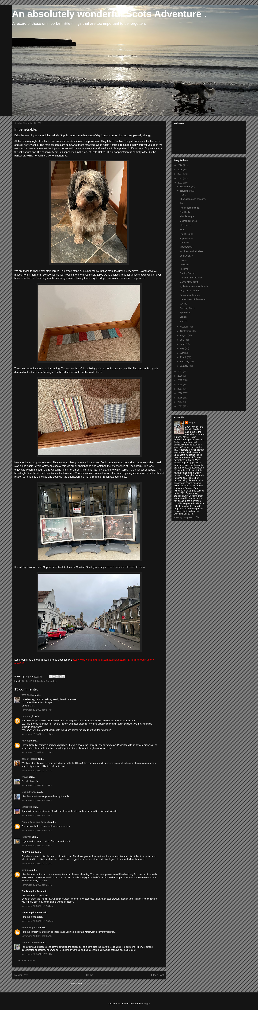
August (184, 335)
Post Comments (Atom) (95, 983)
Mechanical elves (188, 221)
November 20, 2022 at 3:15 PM (37, 785)
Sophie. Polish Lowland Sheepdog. (39, 681)
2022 (180, 182)
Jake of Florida (29, 759)
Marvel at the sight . (189, 282)
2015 (180, 397)
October (184, 326)
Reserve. (184, 269)
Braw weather (186, 247)
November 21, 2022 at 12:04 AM (37, 906)
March (183, 357)
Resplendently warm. (190, 295)
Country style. (186, 255)
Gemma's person (31, 927)
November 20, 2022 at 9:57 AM (37, 710)
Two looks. (185, 264)
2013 (180, 406)
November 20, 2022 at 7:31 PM (37, 863)
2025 (180, 169)
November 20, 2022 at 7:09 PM (37, 845)
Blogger (146, 1003)
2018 (180, 384)
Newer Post (21, 975)
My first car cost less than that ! (195, 286)
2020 (180, 375)
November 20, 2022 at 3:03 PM (37, 770)
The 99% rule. (187, 234)
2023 (180, 178)
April (182, 353)
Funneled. (185, 242)
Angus (192, 422)
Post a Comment (26, 960)
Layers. (183, 260)
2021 (180, 371)
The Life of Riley (30, 942)
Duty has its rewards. (190, 290)
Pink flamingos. (187, 216)
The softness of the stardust (193, 299)
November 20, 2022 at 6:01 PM (37, 830)
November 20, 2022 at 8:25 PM (37, 885)
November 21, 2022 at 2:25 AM (37, 936)
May (182, 348)
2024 (180, 174)
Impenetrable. (186, 238)
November (185, 191)
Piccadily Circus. (188, 308)
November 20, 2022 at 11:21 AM (37, 752)
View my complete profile (186, 517)
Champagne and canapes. (193, 199)
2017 (180, 389)
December (185, 186)
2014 (180, 402)
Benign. (183, 317)
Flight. (183, 194)
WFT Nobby (28, 695)
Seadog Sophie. (188, 273)
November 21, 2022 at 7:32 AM (37, 954)
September (186, 331)
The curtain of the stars (191, 277)
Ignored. (184, 321)
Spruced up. (186, 312)
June (183, 344)
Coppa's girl (28, 716)
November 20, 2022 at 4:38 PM (37, 815)
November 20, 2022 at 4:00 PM (37, 800)
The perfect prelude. (190, 208)
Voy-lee (183, 303)
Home (89, 975)
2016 (180, 393)
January (184, 366)
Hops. (183, 229)
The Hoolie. (185, 212)
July (182, 340)
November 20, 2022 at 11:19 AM (37, 734)
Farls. (182, 203)
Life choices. (186, 225)
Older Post (157, 975)
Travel (25, 777)
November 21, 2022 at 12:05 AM (37, 921)
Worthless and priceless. (192, 251)
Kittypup (26, 740)
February (185, 361)
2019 (180, 380)
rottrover (26, 837)
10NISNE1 (27, 807)
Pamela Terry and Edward (35, 822)
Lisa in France (29, 792)
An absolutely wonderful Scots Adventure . (109, 13)
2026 (180, 165)
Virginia (26, 870)
